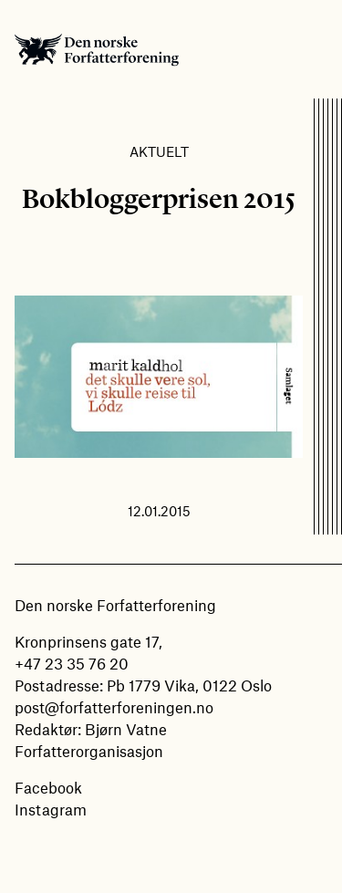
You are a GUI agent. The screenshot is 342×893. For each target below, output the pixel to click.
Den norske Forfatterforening (97, 49)
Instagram (51, 809)
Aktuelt (159, 151)
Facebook (48, 787)
